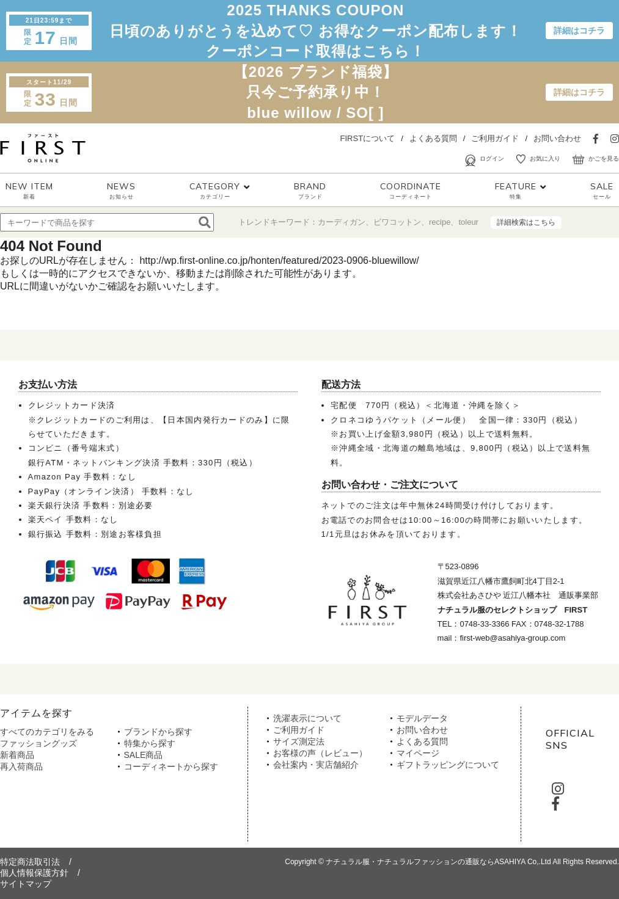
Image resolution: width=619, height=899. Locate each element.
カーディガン (341, 222)
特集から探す (149, 743)
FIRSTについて (367, 138)
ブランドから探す (158, 732)
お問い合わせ (557, 138)
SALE (602, 190)
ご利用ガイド (495, 138)
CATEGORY (214, 190)
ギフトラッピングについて (448, 765)
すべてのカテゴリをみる (47, 732)
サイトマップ (25, 884)
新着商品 (17, 755)
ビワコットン (397, 222)
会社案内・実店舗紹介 (316, 765)
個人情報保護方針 (34, 873)
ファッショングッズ (38, 743)
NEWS (121, 190)
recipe (439, 222)
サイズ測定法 (298, 741)
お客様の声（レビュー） (320, 753)
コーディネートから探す (171, 766)
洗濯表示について (307, 718)
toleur (468, 222)
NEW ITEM (29, 190)
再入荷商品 (21, 766)
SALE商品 (143, 755)
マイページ (418, 753)
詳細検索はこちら (526, 222)
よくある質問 (433, 138)
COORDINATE (410, 190)
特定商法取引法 (30, 862)
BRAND (310, 190)
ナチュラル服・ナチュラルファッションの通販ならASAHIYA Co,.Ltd (438, 861)
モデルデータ (422, 718)
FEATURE (516, 190)
